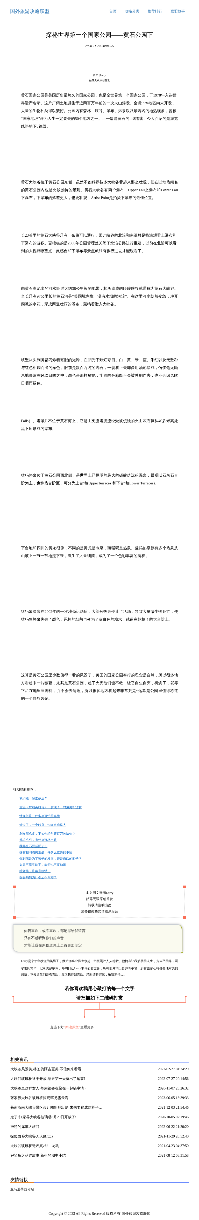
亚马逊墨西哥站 (22, 1189)
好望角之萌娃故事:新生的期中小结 (38, 1155)
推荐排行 (155, 11)
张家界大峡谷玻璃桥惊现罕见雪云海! (40, 1098)
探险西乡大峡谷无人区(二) (31, 1136)
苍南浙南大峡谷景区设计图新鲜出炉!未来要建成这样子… (56, 1107)
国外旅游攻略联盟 (29, 11)
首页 (113, 11)
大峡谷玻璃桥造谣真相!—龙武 (34, 1146)
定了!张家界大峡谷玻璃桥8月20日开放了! (43, 1117)
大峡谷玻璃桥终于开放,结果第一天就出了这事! (47, 1079)
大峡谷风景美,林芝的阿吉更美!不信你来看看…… (49, 1069)
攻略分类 (132, 11)
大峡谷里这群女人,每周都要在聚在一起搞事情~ (48, 1088)
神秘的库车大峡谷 (24, 1127)
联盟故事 (177, 11)
